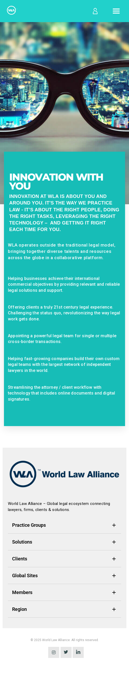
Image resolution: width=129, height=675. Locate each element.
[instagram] (53, 652)
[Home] (11, 11)
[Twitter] (66, 652)
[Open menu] (116, 11)
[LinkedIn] (78, 652)
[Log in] (94, 11)
